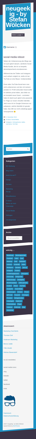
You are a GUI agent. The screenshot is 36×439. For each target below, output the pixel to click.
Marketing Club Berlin (11, 331)
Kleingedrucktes (18, 298)
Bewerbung (10, 255)
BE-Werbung (10, 166)
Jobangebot (24, 273)
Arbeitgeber (21, 279)
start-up (25, 267)
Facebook (9, 258)
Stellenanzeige (11, 279)
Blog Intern (9, 171)
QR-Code (9, 295)
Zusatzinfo (10, 289)
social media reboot (13, 57)
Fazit (21, 258)
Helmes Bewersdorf (10, 352)
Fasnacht (17, 295)
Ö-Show (8, 119)
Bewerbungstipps (12, 282)
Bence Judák (8, 344)
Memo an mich (11, 203)
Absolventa (10, 310)
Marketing (9, 189)
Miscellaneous (11, 196)
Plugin (19, 304)
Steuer (15, 286)
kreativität (16, 264)
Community (10, 276)
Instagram (9, 122)
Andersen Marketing (10, 339)
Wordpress (10, 267)
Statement (19, 301)
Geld (15, 261)
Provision (9, 298)
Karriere (9, 184)
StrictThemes (16, 426)
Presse (26, 292)
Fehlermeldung (11, 304)
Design (8, 180)
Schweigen (25, 295)
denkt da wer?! (11, 175)
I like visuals (8, 348)
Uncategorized (11, 220)
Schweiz (20, 292)
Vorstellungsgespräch (13, 273)
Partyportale (19, 276)
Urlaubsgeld (10, 301)
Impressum (7, 413)
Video (16, 258)
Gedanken (22, 261)
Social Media (15, 119)
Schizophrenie (17, 122)
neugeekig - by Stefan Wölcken (18, 17)
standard (17, 267)
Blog (23, 307)
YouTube (15, 124)
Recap (8, 191)
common (9, 264)
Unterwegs (9, 206)
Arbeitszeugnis (11, 292)
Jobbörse (9, 307)
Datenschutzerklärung (11, 416)
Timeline (17, 270)
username (9, 124)
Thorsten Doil (8, 335)
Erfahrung (17, 307)
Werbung (9, 261)
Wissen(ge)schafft (21, 255)
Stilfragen (9, 215)
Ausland (9, 286)
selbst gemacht (23, 282)
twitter (23, 122)
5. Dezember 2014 (11, 117)
